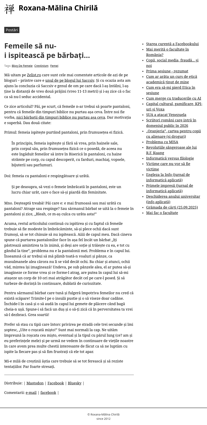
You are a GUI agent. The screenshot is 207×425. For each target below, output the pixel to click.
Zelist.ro (34, 74)
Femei (54, 66)
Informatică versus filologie (170, 158)
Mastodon (35, 383)
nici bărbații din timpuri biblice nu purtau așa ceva (60, 117)
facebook (48, 392)
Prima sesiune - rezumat (167, 71)
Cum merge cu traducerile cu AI (173, 98)
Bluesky (74, 383)
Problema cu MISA (162, 141)
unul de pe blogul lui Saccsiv (69, 80)
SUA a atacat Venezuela (166, 114)
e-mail (31, 392)
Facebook (56, 383)
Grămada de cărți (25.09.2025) (172, 207)
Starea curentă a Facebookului (172, 43)
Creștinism (41, 66)
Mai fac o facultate (162, 212)
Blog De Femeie (22, 66)
